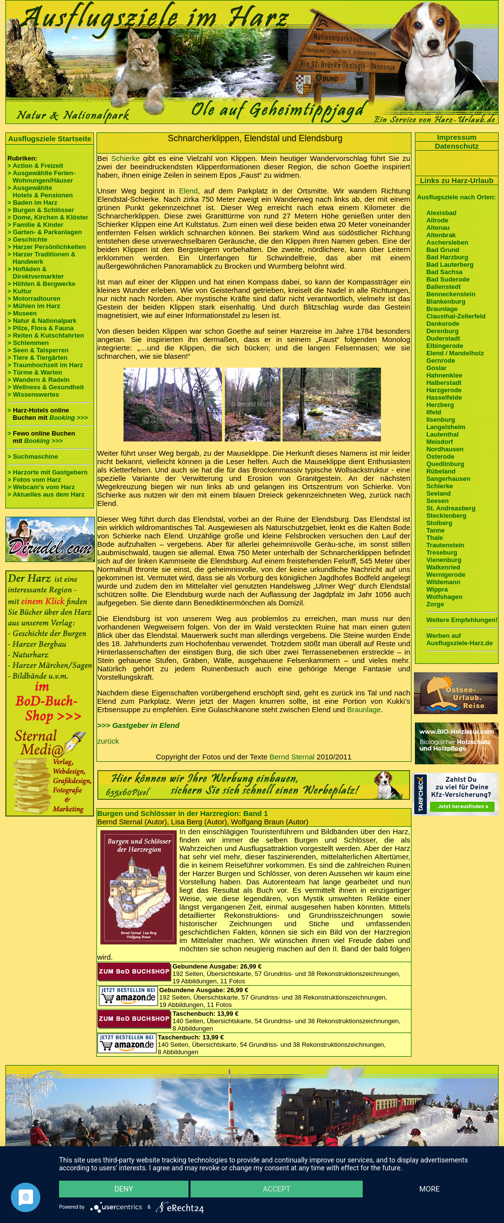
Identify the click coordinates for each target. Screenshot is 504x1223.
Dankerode (442, 323)
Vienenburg (443, 560)
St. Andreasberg (450, 508)
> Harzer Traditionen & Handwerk (41, 258)
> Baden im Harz (32, 202)
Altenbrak (441, 235)
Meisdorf (439, 441)
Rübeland (440, 471)
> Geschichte (27, 239)
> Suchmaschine (32, 456)
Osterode (440, 456)
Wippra (437, 589)
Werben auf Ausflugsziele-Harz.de (459, 639)
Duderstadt (443, 338)
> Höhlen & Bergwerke (41, 283)
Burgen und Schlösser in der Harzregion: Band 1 (182, 813)
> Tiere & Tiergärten (37, 357)
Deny (123, 1189)
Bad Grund (442, 249)
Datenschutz (456, 146)
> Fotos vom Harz (34, 479)
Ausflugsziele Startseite (49, 138)
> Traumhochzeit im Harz (45, 365)
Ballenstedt (443, 286)
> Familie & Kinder (35, 224)
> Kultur (19, 291)
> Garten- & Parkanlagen (44, 232)
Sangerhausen (448, 478)
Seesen (437, 500)
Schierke (125, 158)
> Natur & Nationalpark (42, 320)
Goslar (436, 368)
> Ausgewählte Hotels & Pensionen (40, 191)
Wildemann (443, 582)
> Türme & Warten (34, 372)
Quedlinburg (445, 464)
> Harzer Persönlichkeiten (46, 247)
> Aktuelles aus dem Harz (46, 494)
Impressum (456, 137)
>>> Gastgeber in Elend (138, 725)
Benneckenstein (450, 294)
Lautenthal (442, 434)
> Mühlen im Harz (33, 306)
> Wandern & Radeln (38, 379)
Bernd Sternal (292, 757)
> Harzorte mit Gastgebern (47, 472)
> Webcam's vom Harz (41, 487)
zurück (108, 741)
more (429, 1189)
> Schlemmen (28, 342)
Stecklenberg (446, 515)
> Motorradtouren (34, 298)
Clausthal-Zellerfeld (456, 316)
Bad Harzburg (447, 257)
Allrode (437, 220)
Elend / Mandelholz (455, 353)
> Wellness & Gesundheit (45, 387)
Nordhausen (445, 449)
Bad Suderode (448, 279)
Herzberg (440, 404)
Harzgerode (444, 390)
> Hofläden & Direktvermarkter (35, 272)
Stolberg (439, 523)
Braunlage (363, 709)
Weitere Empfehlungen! (462, 620)
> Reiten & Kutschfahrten (45, 335)
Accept (276, 1189)
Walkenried (443, 567)
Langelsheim (445, 427)
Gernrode (440, 360)
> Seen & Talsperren (37, 350)
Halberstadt (444, 382)
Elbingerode (444, 345)
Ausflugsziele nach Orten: (456, 197)
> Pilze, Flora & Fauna (40, 328)
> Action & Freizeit (35, 165)
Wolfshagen (444, 596)
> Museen (22, 313)
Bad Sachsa (444, 272)
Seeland (438, 493)
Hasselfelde (444, 397)
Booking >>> (68, 417)
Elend (188, 191)
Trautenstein (445, 545)
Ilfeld (433, 412)
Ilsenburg (440, 419)
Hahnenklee (444, 375)
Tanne (435, 530)
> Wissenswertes (33, 394)
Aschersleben (447, 242)
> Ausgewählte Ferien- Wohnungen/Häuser (42, 176)
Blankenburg (445, 301)
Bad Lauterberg (449, 264)
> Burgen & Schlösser (40, 210)
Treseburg (441, 552)
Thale (434, 537)
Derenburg (442, 331)
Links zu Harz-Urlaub (456, 180)
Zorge (435, 604)
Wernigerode (445, 574)
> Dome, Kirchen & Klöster (47, 217)
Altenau (438, 227)
